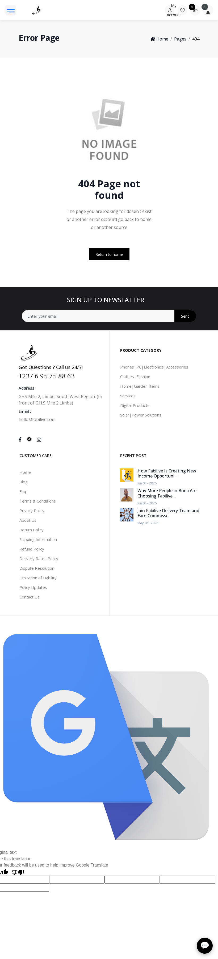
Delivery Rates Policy (38, 558)
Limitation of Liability (38, 577)
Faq (22, 491)
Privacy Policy (31, 510)
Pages (180, 39)
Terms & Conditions (37, 501)
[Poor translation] (18, 872)
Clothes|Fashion (135, 376)
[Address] (109, 316)
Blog (23, 481)
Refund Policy (31, 549)
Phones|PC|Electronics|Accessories (154, 367)
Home (159, 39)
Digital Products (134, 405)
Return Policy (31, 529)
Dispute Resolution (36, 568)
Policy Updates (33, 587)
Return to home (109, 254)
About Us (27, 520)
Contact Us (29, 597)
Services (128, 395)
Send (185, 316)
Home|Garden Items (140, 386)
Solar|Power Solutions (140, 415)
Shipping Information (38, 539)
